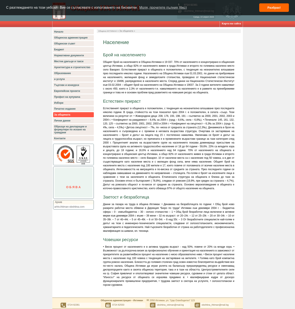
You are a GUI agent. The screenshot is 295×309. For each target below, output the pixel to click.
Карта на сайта (231, 23)
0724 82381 (74, 304)
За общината (62, 114)
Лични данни (62, 120)
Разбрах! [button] (274, 7)
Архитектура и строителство (72, 67)
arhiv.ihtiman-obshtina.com (69, 206)
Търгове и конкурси (66, 85)
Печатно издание (65, 108)
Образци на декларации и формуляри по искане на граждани (70, 129)
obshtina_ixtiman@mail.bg (170, 304)
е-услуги (59, 79)
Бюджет (59, 49)
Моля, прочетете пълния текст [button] (163, 7)
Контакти (60, 138)
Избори (59, 102)
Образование (62, 73)
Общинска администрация (71, 37)
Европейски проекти (67, 91)
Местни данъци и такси (69, 61)
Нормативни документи (69, 55)
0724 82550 (118, 304)
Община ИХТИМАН (107, 31)
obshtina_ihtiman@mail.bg (215, 304)
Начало (58, 31)
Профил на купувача (67, 96)
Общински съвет (64, 43)
